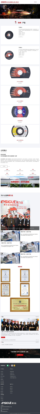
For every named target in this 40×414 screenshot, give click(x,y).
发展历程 (2, 379)
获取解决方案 (20, 354)
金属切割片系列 (12, 374)
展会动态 (2, 391)
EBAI (29, 413)
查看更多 (4, 166)
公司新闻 (2, 386)
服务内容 (11, 388)
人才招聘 (2, 400)
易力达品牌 (2, 382)
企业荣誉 (2, 374)
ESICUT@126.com (4, 411)
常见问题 (11, 391)
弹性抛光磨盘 (12, 371)
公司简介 (2, 371)
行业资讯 (2, 388)
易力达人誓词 (2, 376)
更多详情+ (20, 36)
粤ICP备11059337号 (24, 413)
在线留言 (2, 398)
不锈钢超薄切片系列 (13, 376)
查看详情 (3, 337)
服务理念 (11, 386)
